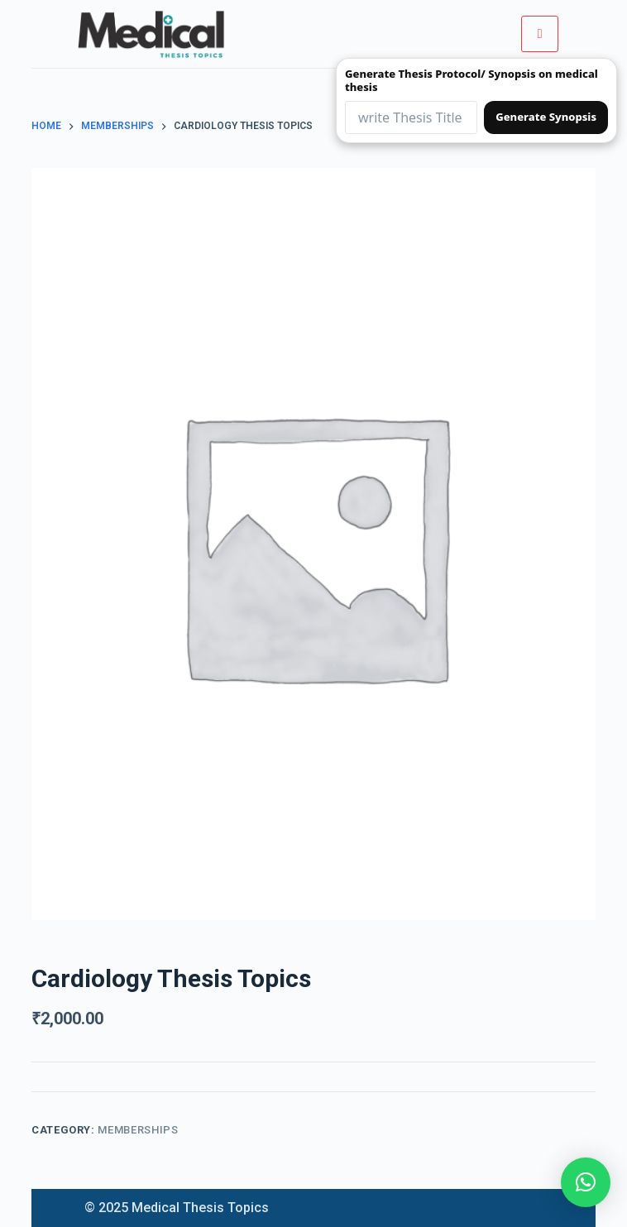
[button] (585, 1182)
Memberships (138, 1130)
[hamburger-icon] (539, 34)
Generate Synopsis (545, 116)
